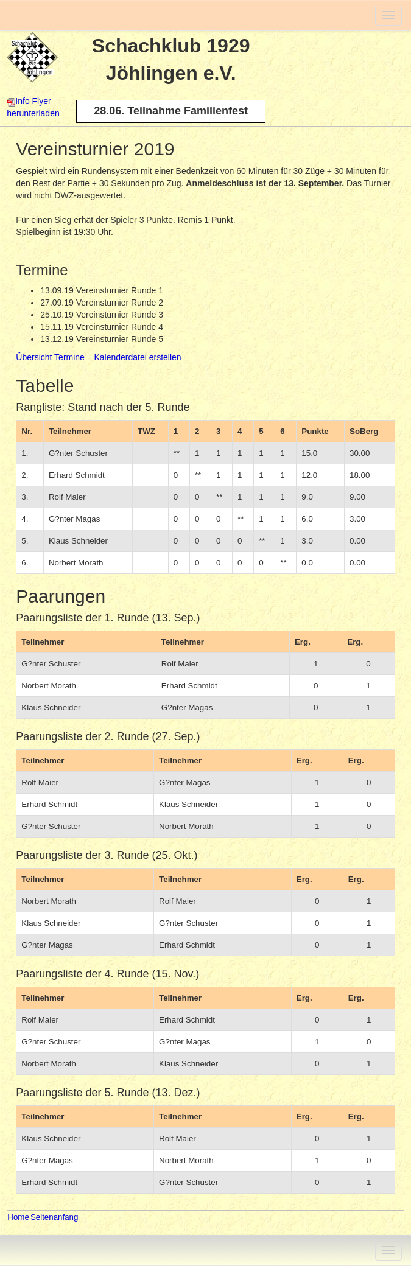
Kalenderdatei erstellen (137, 357)
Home (18, 1217)
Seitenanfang (54, 1217)
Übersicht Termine (50, 357)
